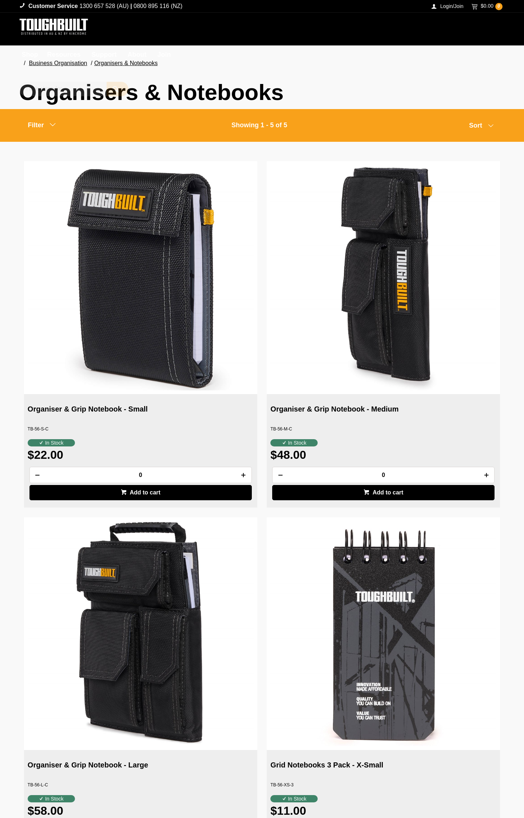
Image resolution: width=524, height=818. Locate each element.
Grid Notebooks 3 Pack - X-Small (438, 292)
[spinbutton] (80, 354)
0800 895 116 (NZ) (158, 6)
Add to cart (84, 371)
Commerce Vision (60, 797)
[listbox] (471, 127)
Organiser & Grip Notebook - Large (319, 292)
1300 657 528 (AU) (103, 6)
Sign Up (483, 680)
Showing (259, 125)
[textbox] (436, 29)
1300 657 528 (433, 762)
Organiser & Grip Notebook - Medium (198, 292)
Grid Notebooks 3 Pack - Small (70, 526)
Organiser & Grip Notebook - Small (77, 292)
